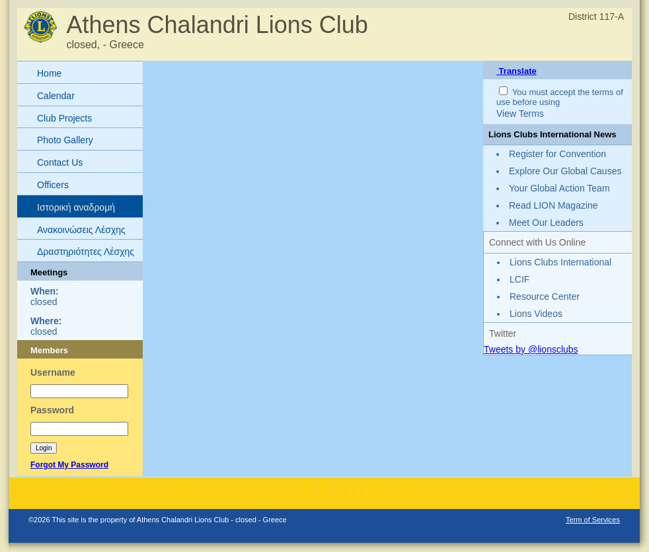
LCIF (519, 279)
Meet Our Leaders (546, 222)
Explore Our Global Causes (565, 171)
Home (49, 73)
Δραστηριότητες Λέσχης (85, 251)
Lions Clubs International (560, 262)
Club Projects (64, 118)
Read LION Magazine (553, 205)
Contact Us (60, 162)
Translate (516, 71)
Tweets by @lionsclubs (531, 349)
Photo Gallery (65, 140)
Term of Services (593, 520)
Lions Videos (536, 313)
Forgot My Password (69, 464)
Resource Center (545, 296)
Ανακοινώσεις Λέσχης (81, 229)
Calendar (56, 95)
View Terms (520, 113)
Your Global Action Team (559, 188)
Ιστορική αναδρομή (76, 207)
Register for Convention (557, 154)
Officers (53, 185)
